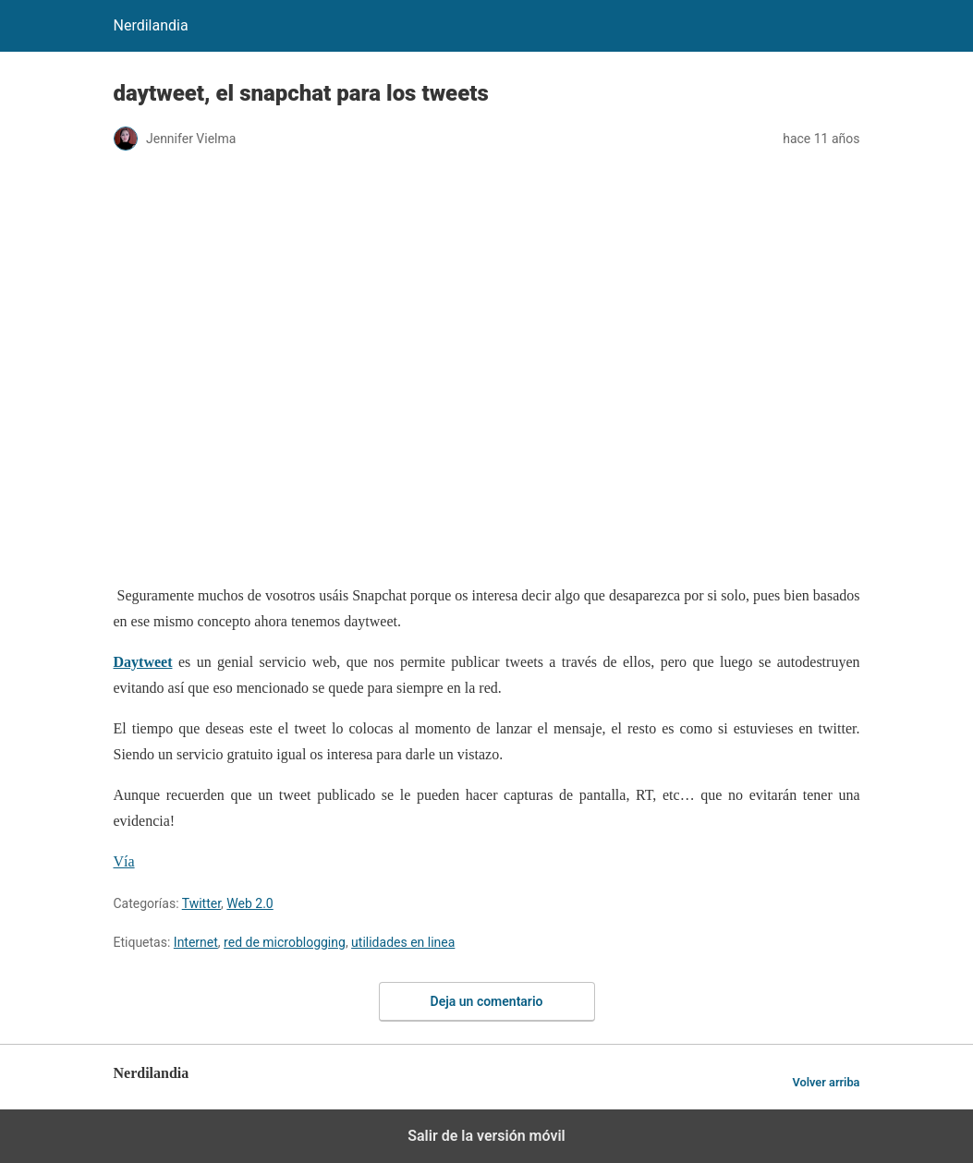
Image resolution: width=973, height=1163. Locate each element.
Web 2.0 (249, 903)
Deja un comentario (487, 1001)
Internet (196, 942)
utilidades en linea (403, 942)
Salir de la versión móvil (486, 1136)
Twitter (201, 903)
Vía (124, 861)
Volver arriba (825, 1082)
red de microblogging (285, 942)
